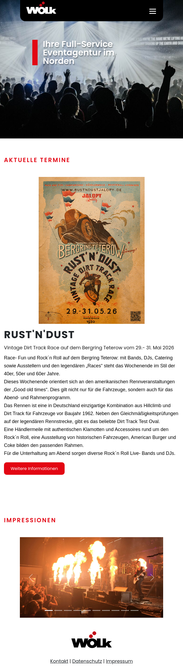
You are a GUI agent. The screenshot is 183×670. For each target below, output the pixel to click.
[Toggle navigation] (152, 11)
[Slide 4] (77, 610)
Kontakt (59, 661)
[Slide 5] (87, 610)
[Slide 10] (135, 610)
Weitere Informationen (34, 473)
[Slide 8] (115, 610)
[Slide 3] (68, 610)
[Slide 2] (58, 610)
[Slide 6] (96, 610)
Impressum (119, 661)
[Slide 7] (106, 610)
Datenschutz (87, 661)
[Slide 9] (125, 610)
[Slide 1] (49, 610)
